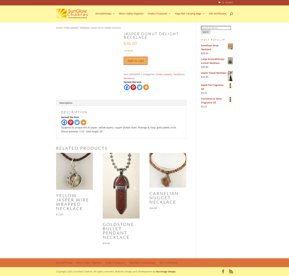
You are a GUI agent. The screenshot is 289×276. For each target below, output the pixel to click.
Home (59, 27)
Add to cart (135, 60)
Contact (208, 3)
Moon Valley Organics (131, 13)
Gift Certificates (217, 13)
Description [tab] (65, 102)
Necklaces (85, 27)
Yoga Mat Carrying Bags (188, 13)
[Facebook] (127, 87)
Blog (172, 3)
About (161, 3)
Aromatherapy (103, 13)
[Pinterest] (133, 87)
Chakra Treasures (157, 13)
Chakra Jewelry (71, 27)
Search (205, 31)
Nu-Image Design (166, 271)
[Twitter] (140, 87)
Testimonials (189, 3)
